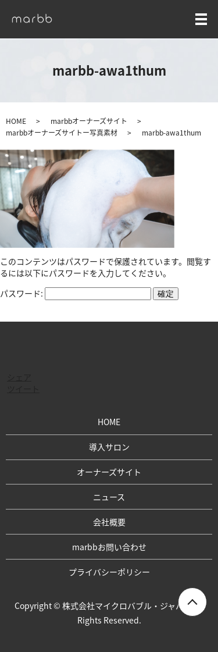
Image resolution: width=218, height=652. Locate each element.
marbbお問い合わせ (109, 547)
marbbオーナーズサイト (89, 121)
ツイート (23, 388)
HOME (16, 121)
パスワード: (75, 293)
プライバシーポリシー (109, 572)
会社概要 (109, 522)
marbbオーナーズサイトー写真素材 (61, 132)
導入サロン (109, 447)
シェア (19, 377)
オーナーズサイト (109, 472)
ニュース (109, 497)
